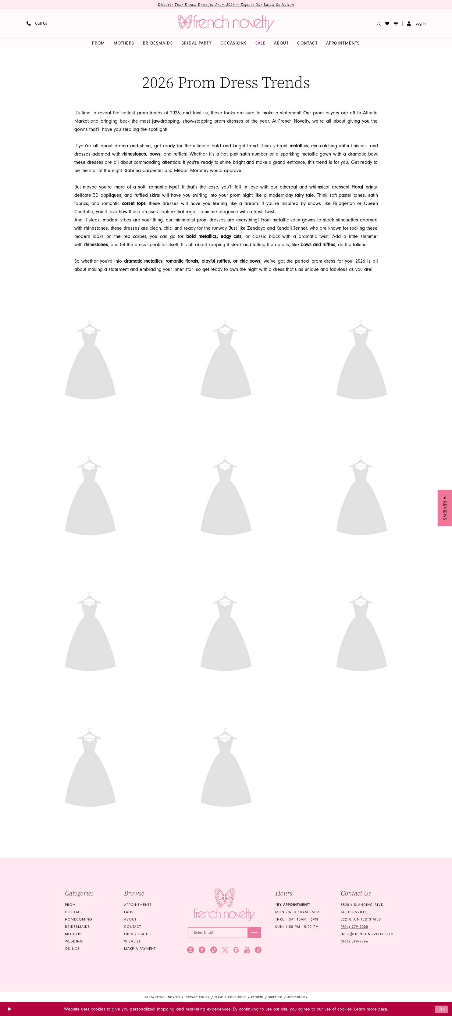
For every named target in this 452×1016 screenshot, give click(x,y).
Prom (70, 905)
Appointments (138, 905)
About (130, 919)
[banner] (226, 23)
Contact (132, 927)
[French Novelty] (224, 905)
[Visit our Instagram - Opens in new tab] (190, 949)
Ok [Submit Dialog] (442, 1008)
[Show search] (378, 23)
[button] (395, 23)
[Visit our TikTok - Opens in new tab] (213, 949)
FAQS (128, 912)
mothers (74, 934)
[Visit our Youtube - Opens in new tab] (247, 949)
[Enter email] (224, 932)
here (382, 1009)
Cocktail (74, 912)
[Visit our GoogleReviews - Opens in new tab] (236, 949)
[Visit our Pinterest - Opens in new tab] (258, 949)
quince (72, 949)
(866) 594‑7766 (354, 941)
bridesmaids (77, 927)
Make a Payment (140, 949)
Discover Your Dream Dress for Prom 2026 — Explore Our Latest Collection (226, 4)
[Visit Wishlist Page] (387, 23)
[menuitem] (36, 23)
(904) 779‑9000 (354, 927)
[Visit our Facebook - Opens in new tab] (202, 949)
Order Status (137, 934)
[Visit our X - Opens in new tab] (225, 949)
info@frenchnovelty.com (367, 934)
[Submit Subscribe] (254, 932)
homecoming (78, 919)
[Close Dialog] (9, 1009)
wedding (74, 941)
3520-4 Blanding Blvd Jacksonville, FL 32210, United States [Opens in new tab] (362, 912)
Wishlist (132, 941)
